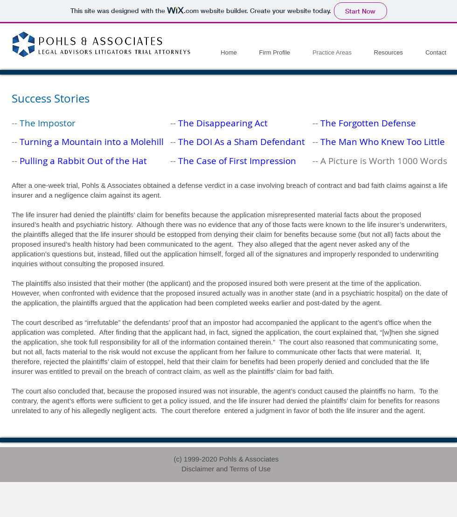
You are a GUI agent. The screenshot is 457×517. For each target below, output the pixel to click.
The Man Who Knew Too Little (382, 142)
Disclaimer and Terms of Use (225, 469)
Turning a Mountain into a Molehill (92, 142)
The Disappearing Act (223, 123)
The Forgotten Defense (368, 123)
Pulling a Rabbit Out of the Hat (83, 161)
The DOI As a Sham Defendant (241, 142)
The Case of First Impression (237, 161)
